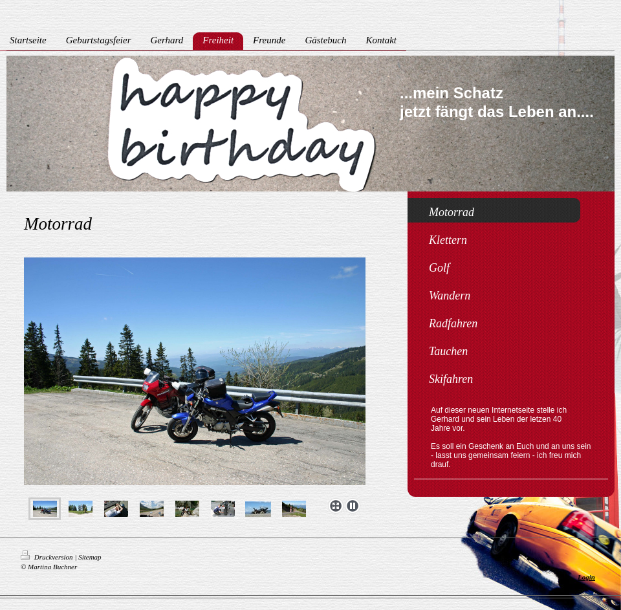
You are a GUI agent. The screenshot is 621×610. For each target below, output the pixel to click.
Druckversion (47, 557)
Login (586, 577)
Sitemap (89, 557)
